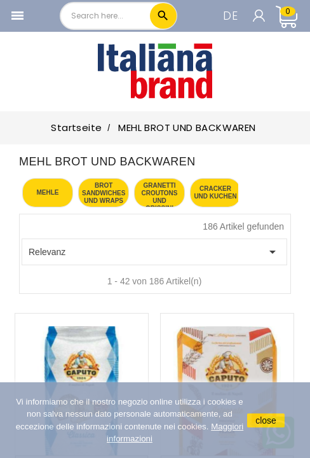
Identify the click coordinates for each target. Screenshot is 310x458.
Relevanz (154, 252)
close (265, 420)
